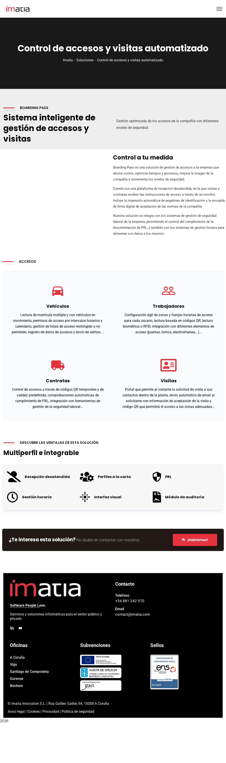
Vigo (13, 664)
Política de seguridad (78, 711)
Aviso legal (16, 711)
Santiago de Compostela (29, 671)
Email (119, 609)
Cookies (33, 711)
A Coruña (17, 657)
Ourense (16, 679)
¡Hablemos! (195, 540)
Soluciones (85, 60)
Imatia (68, 60)
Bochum (16, 686)
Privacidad (50, 711)
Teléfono (122, 595)
